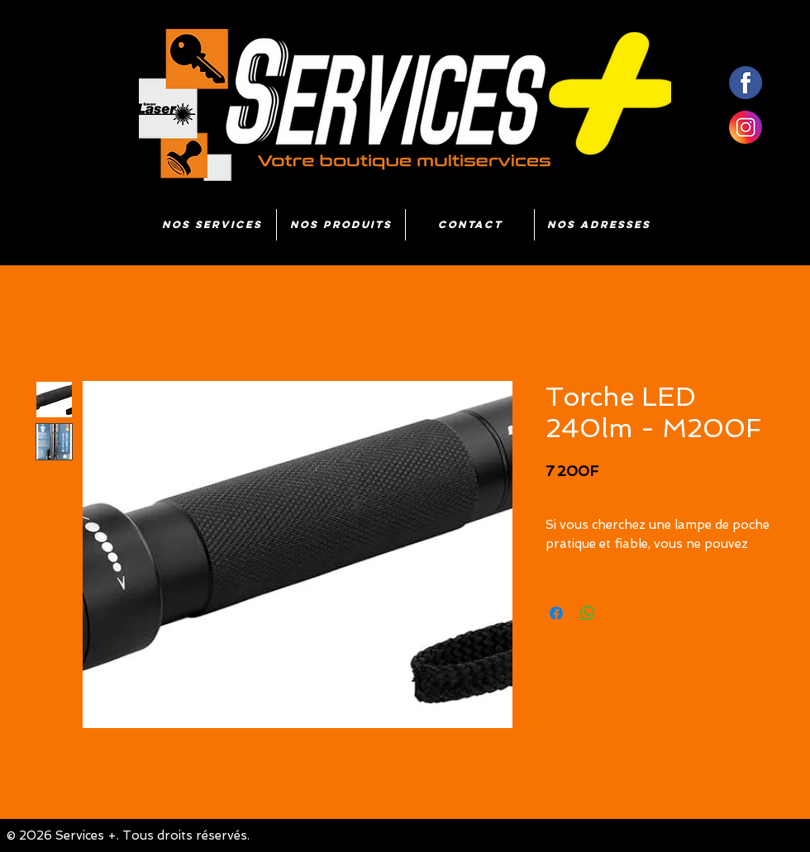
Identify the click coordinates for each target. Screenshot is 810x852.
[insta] (745, 127)
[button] (341, 224)
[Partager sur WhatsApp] (588, 613)
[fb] (745, 82)
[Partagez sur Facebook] (556, 613)
